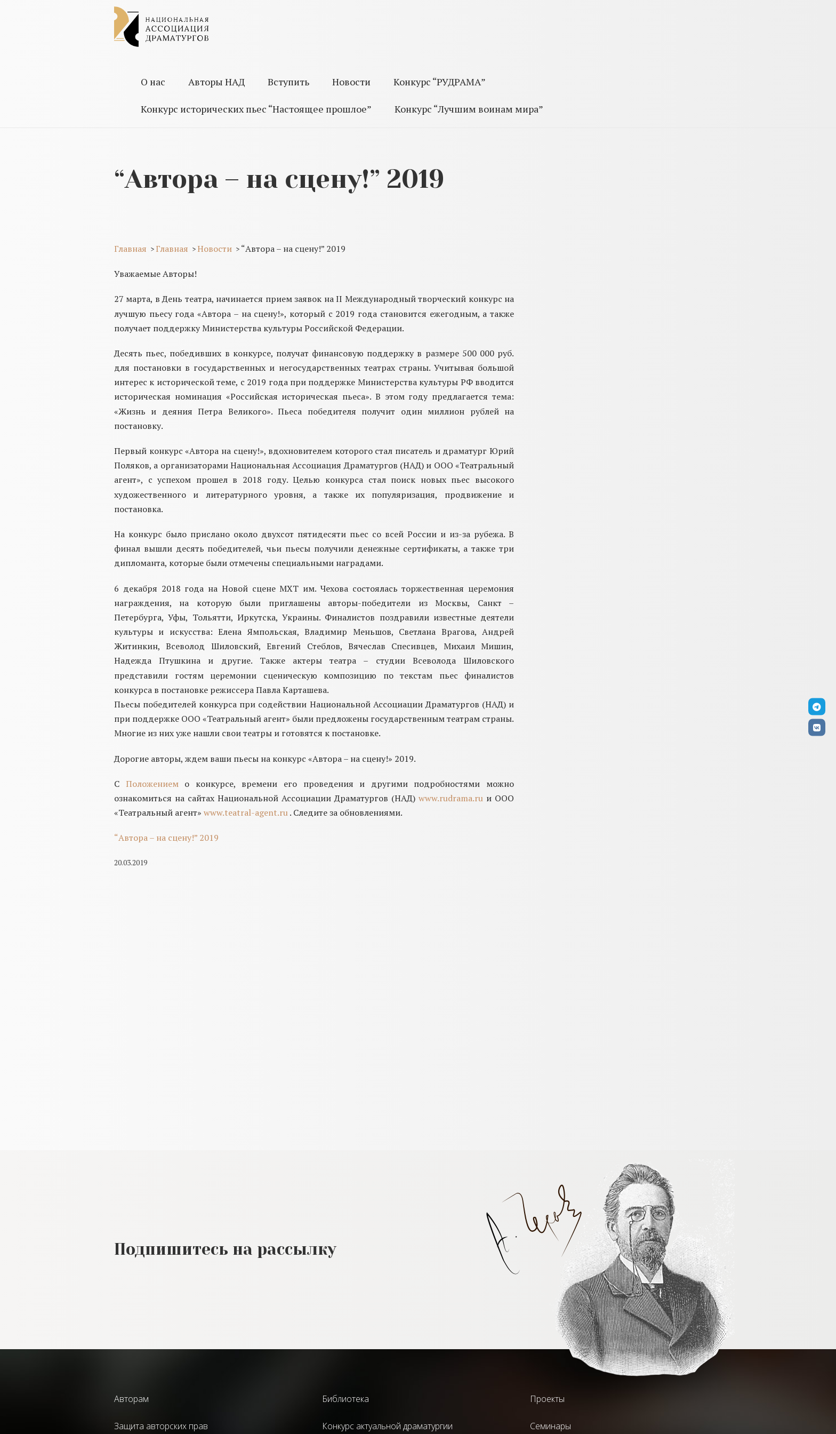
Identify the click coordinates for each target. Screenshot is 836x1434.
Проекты (547, 1399)
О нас (153, 81)
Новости (351, 81)
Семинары (550, 1426)
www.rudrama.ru (451, 798)
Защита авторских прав (161, 1426)
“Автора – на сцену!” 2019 (166, 837)
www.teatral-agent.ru (246, 812)
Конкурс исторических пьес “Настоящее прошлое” (256, 108)
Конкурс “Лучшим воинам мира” (469, 108)
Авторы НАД (216, 81)
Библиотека (345, 1399)
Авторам (131, 1399)
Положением (152, 784)
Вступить (288, 81)
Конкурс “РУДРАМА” (439, 81)
